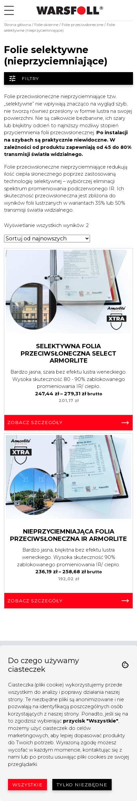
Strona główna (17, 24)
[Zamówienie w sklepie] (47, 238)
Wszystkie (27, 784)
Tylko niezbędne (82, 784)
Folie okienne (46, 24)
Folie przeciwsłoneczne (82, 24)
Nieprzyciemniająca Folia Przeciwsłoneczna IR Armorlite (68, 535)
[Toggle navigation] (9, 10)
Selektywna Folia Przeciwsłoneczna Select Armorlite (68, 353)
